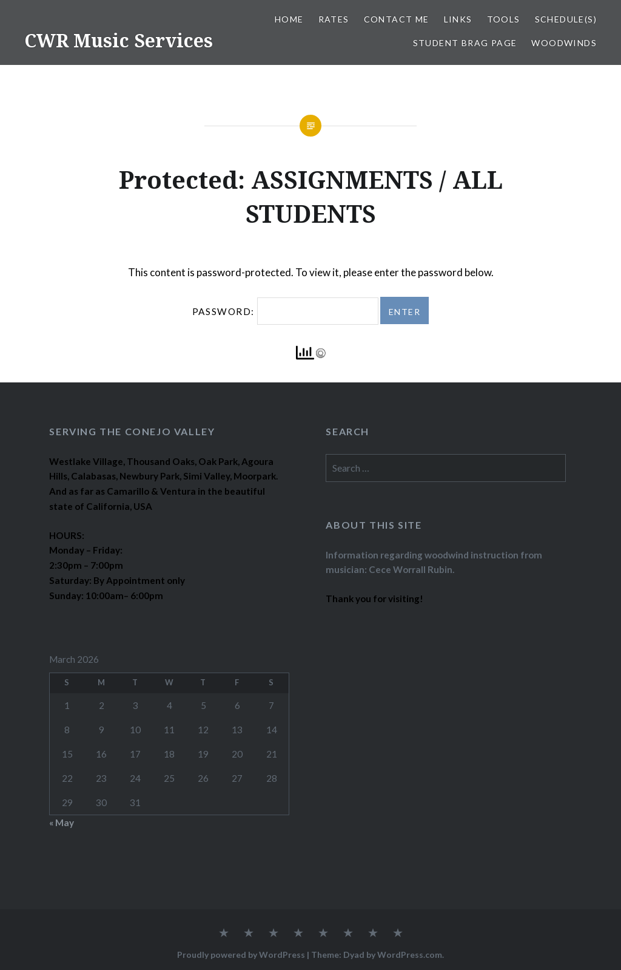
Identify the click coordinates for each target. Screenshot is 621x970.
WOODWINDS (564, 43)
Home (289, 19)
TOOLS (503, 19)
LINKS (458, 19)
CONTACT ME (396, 19)
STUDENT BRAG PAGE (465, 43)
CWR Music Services (118, 40)
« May (61, 822)
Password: (285, 311)
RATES (333, 19)
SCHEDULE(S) (566, 19)
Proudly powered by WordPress (241, 954)
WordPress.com (409, 954)
